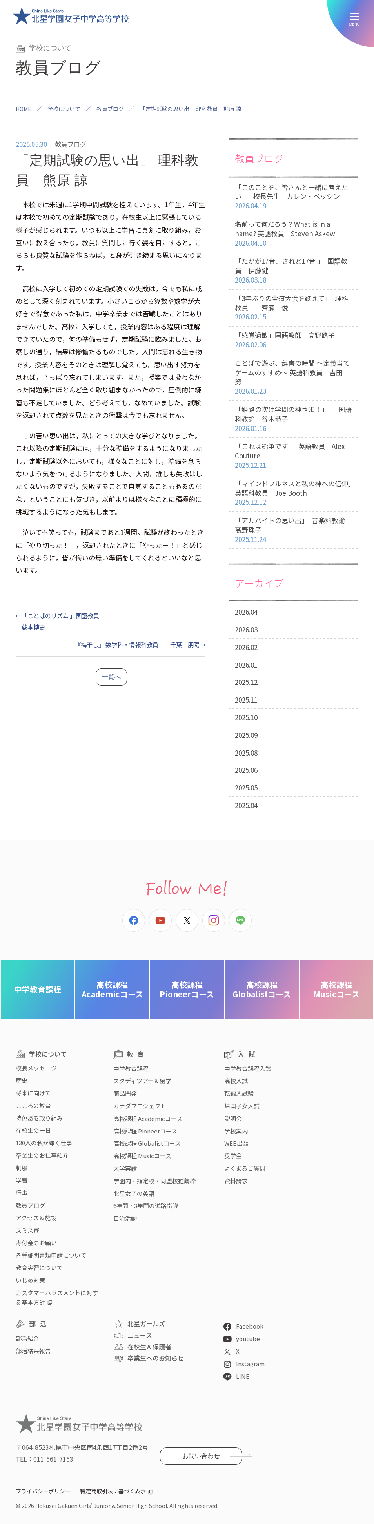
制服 (21, 1168)
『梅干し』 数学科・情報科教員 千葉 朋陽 (137, 644)
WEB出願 (236, 1143)
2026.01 (246, 665)
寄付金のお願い (36, 1243)
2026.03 (246, 629)
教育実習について (39, 1267)
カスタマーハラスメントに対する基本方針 (57, 1297)
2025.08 (246, 752)
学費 (21, 1180)
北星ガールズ (146, 1323)
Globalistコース (261, 989)
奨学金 (233, 1156)
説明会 (233, 1118)
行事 (21, 1192)
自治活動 (125, 1218)
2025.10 (246, 717)
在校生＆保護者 (149, 1346)
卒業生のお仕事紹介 (42, 1155)
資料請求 (236, 1181)
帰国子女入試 (242, 1106)
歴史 (21, 1080)
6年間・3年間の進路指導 (145, 1205)
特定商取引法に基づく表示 (113, 1491)
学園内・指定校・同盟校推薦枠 (154, 1181)
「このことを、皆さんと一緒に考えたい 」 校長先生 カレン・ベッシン (293, 196)
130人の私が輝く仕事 (44, 1143)
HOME (23, 109)
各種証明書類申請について (51, 1255)
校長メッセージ (36, 1068)
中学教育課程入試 (247, 1068)
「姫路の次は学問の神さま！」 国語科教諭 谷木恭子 (293, 418)
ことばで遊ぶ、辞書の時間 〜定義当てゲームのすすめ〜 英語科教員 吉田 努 (293, 377)
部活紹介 (27, 1338)
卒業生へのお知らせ (155, 1358)
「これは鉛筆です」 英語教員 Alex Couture (293, 455)
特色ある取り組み (39, 1118)
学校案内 (236, 1131)
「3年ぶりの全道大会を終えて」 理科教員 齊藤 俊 (293, 307)
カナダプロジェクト (139, 1106)
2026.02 (246, 647)
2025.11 (246, 700)
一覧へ (111, 677)
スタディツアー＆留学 (142, 1081)
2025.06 (246, 770)
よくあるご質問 (244, 1168)
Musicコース (336, 989)
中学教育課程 (37, 989)
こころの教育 (33, 1105)
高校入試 (236, 1081)
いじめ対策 (30, 1280)
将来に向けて (33, 1093)
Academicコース (112, 989)
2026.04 (246, 612)
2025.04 (246, 805)
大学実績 (125, 1168)
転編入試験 (239, 1093)
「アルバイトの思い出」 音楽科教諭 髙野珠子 (296, 529)
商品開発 (125, 1093)
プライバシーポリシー (43, 1491)
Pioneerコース (187, 989)
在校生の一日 (33, 1130)
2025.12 (246, 682)
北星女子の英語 (133, 1193)
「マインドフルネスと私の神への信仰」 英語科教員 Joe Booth (296, 492)
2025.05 (246, 787)
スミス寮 (27, 1230)
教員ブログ (110, 109)
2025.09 (246, 735)
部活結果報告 (33, 1351)
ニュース (139, 1335)
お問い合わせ (201, 1456)
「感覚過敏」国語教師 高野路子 (293, 340)
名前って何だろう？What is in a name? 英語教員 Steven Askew (293, 233)
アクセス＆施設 (36, 1218)
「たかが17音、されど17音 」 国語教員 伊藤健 (293, 270)
